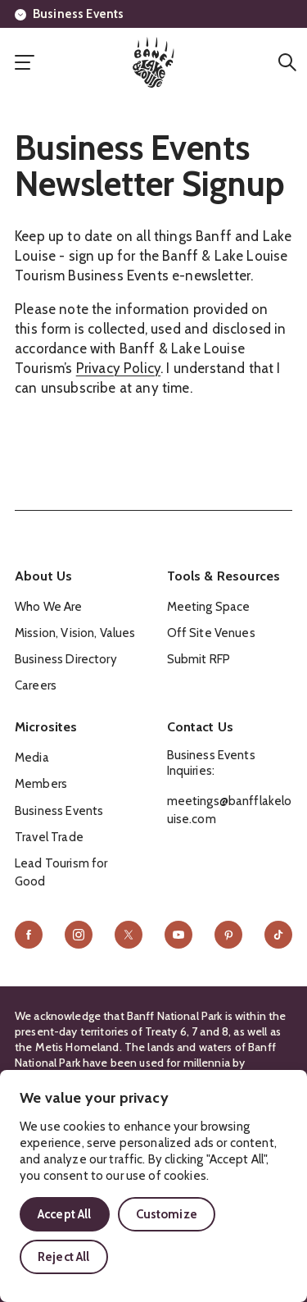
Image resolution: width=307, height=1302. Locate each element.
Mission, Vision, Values (75, 633)
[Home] (153, 62)
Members (41, 783)
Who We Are (49, 606)
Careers (35, 685)
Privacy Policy (118, 368)
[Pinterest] (228, 935)
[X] (128, 935)
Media (32, 757)
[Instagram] (79, 935)
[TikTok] (278, 935)
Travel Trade (49, 837)
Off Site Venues (211, 633)
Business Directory (66, 659)
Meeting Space (209, 606)
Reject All (64, 1257)
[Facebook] (29, 935)
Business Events (69, 14)
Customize (166, 1214)
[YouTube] (178, 935)
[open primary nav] (24, 62)
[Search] (287, 62)
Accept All (65, 1214)
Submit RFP (199, 659)
